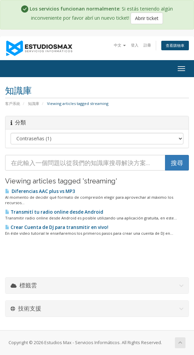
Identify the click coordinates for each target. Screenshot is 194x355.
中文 (120, 45)
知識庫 (33, 103)
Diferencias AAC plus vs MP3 (40, 191)
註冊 (147, 45)
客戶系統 (12, 103)
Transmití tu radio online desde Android (54, 212)
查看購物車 (175, 45)
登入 (134, 45)
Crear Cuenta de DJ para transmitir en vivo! (56, 227)
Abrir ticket (147, 18)
